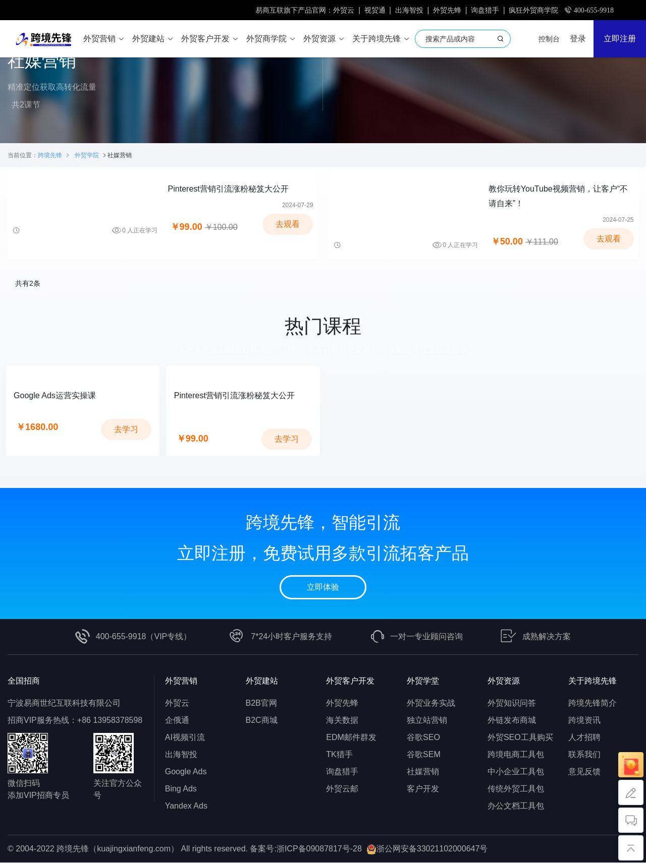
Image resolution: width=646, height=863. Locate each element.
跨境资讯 (584, 720)
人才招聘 (584, 737)
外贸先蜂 (447, 10)
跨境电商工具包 (516, 755)
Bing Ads (181, 789)
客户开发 (423, 789)
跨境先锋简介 (592, 703)
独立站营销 (427, 720)
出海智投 (409, 10)
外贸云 (343, 10)
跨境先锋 (50, 155)
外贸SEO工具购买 (520, 737)
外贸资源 (504, 681)
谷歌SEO (423, 737)
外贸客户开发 (350, 681)
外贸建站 (262, 681)
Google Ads (186, 772)
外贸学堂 (423, 681)
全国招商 (24, 681)
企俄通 (177, 720)
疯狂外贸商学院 (533, 10)
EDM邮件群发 (351, 737)
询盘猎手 (485, 10)
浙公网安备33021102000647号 (432, 849)
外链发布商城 (512, 720)
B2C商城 (262, 720)
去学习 (126, 429)
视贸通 (375, 10)
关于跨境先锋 (592, 681)
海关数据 (342, 720)
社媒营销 (423, 772)
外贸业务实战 (431, 703)
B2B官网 (261, 703)
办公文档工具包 (516, 806)
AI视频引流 (185, 737)
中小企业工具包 (516, 772)
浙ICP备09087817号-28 (319, 849)
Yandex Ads (186, 806)
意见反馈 (584, 772)
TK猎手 (339, 755)
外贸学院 (87, 155)
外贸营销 (181, 681)
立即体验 (323, 588)
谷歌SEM (424, 755)
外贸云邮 (342, 789)
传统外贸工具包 (516, 789)
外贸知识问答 (512, 703)
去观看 (288, 224)
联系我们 (584, 755)
